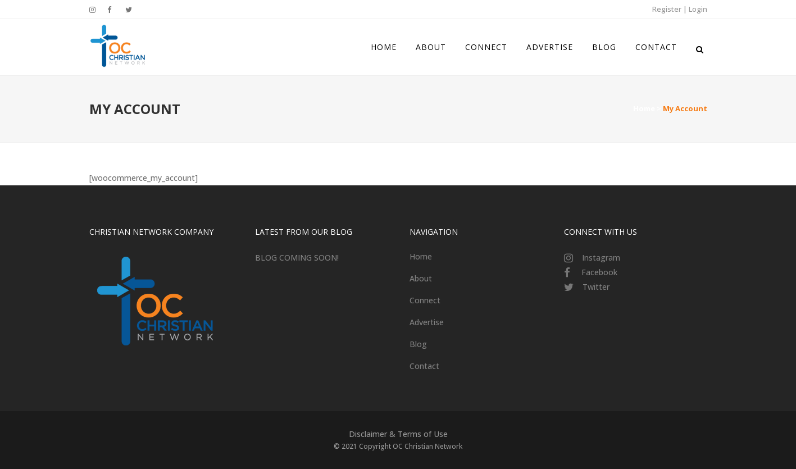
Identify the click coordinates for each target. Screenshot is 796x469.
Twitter (596, 286)
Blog (418, 344)
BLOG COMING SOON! (297, 257)
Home (644, 108)
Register (666, 9)
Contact (424, 366)
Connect (425, 300)
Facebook (599, 272)
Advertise (427, 322)
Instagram (601, 257)
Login (698, 9)
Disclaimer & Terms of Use (398, 434)
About (421, 278)
